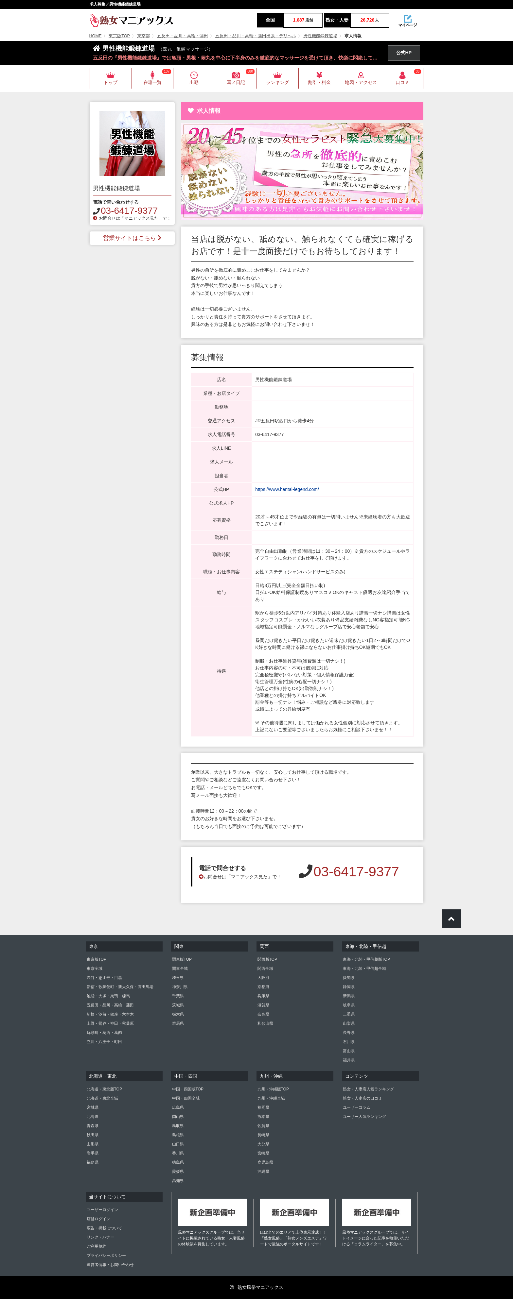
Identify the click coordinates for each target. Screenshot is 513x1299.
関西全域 (265, 968)
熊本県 (263, 1116)
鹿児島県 (265, 1162)
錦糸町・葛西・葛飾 (104, 1032)
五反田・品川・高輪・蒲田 (182, 36)
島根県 (178, 1135)
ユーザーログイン (102, 1209)
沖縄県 (263, 1171)
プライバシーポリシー (106, 1255)
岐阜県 (349, 1005)
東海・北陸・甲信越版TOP (366, 959)
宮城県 (92, 1107)
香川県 (178, 1153)
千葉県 (178, 996)
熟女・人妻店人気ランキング (368, 1089)
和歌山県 (265, 1023)
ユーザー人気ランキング (364, 1116)
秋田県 (92, 1135)
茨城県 (178, 1005)
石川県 (349, 1041)
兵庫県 (263, 996)
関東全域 (180, 968)
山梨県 (349, 1023)
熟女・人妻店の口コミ (362, 1098)
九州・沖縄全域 (271, 1098)
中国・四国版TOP (187, 1089)
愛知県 (349, 977)
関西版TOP (267, 959)
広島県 (178, 1107)
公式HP (404, 52)
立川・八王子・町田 (104, 1041)
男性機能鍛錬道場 (320, 36)
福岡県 (263, 1107)
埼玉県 (178, 977)
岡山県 (178, 1116)
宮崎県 (263, 1153)
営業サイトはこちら (132, 238)
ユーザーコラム (356, 1107)
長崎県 (263, 1135)
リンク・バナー (100, 1237)
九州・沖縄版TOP (273, 1089)
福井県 (349, 1060)
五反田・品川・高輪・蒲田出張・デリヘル (255, 36)
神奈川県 (180, 987)
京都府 (263, 987)
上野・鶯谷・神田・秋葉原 (110, 1023)
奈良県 (263, 1014)
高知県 (178, 1180)
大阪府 (263, 977)
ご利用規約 (96, 1246)
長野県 (349, 1032)
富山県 (349, 1051)
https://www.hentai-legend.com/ (287, 489)
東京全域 (94, 968)
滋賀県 (263, 1005)
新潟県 (349, 996)
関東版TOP (182, 959)
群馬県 (178, 1023)
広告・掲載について (104, 1228)
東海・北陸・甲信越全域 (364, 968)
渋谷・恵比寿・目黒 (104, 977)
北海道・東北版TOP (104, 1089)
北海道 (92, 1116)
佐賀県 (263, 1125)
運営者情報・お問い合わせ (110, 1264)
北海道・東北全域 (102, 1098)
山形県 (92, 1144)
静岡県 (349, 987)
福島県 (92, 1162)
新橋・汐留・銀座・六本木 (110, 1014)
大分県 (263, 1144)
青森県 (92, 1125)
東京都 (143, 36)
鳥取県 (178, 1125)
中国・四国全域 (186, 1098)
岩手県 (92, 1153)
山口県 (178, 1144)
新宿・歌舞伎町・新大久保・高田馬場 (120, 987)
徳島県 (178, 1162)
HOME (95, 36)
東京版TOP (119, 36)
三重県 (349, 1014)
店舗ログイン (98, 1219)
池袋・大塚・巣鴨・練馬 (108, 996)
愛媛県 (178, 1171)
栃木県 (178, 1014)
